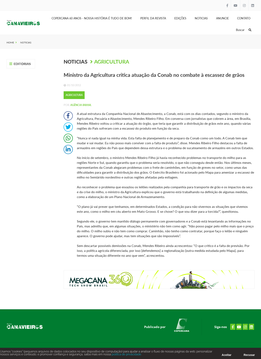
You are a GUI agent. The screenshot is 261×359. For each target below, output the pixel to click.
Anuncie (222, 18)
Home (10, 42)
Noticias (201, 18)
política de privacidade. (126, 355)
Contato (243, 18)
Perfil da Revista (153, 18)
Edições (180, 18)
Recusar (249, 356)
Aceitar (226, 356)
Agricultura (111, 61)
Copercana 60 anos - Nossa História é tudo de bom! (92, 18)
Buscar (243, 30)
